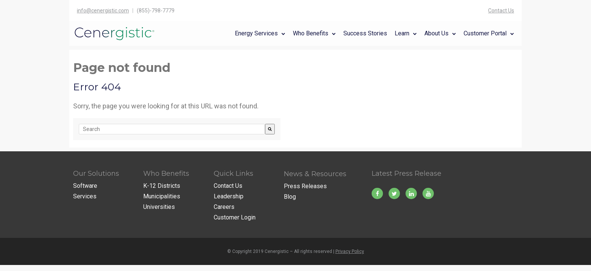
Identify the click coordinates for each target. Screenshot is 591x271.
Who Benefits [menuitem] (310, 33)
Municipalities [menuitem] (161, 196)
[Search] (270, 129)
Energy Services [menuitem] (256, 33)
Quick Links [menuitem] (233, 173)
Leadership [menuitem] (228, 196)
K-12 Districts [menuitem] (161, 185)
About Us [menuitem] (436, 33)
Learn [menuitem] (402, 33)
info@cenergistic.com (103, 11)
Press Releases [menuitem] (305, 186)
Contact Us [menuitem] (228, 185)
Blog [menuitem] (290, 196)
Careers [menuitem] (224, 206)
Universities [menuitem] (159, 206)
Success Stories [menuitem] (365, 33)
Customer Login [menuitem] (235, 217)
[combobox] (172, 129)
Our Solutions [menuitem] (96, 173)
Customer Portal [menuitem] (485, 33)
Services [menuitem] (84, 196)
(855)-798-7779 (156, 11)
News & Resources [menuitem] (315, 174)
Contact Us (501, 11)
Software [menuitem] (85, 185)
